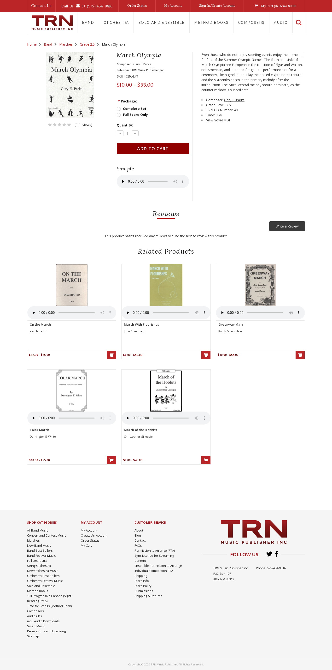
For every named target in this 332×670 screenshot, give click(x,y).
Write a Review (287, 226)
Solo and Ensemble (162, 22)
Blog (137, 535)
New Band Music (39, 545)
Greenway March (232, 324)
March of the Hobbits (140, 430)
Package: (127, 101)
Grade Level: (215, 105)
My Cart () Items (274, 6)
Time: (210, 115)
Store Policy (142, 586)
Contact (140, 540)
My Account (173, 6)
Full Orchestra (37, 560)
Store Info (141, 581)
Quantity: (125, 125)
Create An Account (94, 535)
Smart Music (36, 626)
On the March (40, 324)
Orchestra (116, 22)
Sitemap (33, 636)
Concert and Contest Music (46, 535)
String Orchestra (39, 565)
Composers (251, 22)
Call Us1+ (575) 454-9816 (87, 6)
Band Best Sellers (40, 550)
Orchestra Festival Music (45, 581)
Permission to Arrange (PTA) (154, 550)
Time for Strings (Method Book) (49, 606)
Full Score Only (135, 114)
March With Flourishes (141, 324)
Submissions (143, 591)
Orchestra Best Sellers (43, 576)
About (138, 530)
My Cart (86, 545)
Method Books (211, 22)
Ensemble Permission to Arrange (158, 565)
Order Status (137, 6)
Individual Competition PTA (153, 570)
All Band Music (37, 530)
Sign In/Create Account (217, 6)
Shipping (140, 576)
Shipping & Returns (148, 596)
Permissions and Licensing (46, 631)
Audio (281, 22)
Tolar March (39, 430)
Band (88, 22)
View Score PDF (218, 120)
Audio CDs (34, 616)
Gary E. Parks (234, 100)
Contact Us (41, 5)
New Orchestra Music (42, 570)
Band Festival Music (41, 555)
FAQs (138, 545)
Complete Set (134, 108)
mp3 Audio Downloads (43, 621)
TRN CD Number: (219, 110)
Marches (33, 540)
